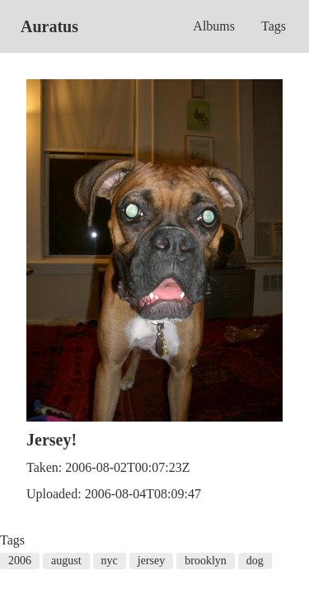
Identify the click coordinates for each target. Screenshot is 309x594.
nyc (109, 560)
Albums (214, 26)
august (66, 560)
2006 (19, 560)
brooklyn (206, 560)
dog (255, 560)
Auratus (49, 26)
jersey (151, 560)
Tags (273, 26)
